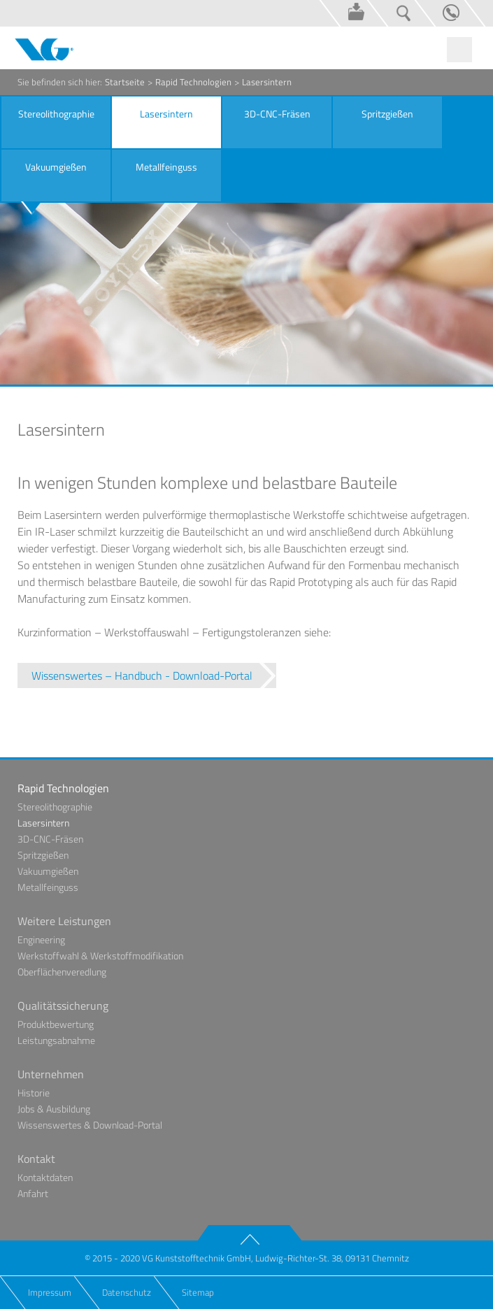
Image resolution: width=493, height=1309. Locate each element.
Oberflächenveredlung (61, 971)
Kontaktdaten (45, 1177)
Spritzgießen (43, 854)
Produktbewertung (55, 1024)
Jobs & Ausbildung (53, 1108)
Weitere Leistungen (64, 921)
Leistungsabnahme (56, 1040)
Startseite (125, 82)
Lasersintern (43, 822)
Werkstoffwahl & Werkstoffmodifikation (100, 955)
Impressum (49, 1292)
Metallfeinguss (47, 887)
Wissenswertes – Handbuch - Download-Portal (141, 675)
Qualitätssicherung (62, 1005)
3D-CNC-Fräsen (50, 838)
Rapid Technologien (193, 82)
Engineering (41, 939)
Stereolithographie (54, 806)
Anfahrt (32, 1193)
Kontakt (439, 13)
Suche (391, 13)
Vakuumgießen (47, 871)
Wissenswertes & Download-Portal (344, 13)
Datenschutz (126, 1292)
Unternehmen (50, 1074)
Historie (33, 1092)
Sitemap (198, 1292)
